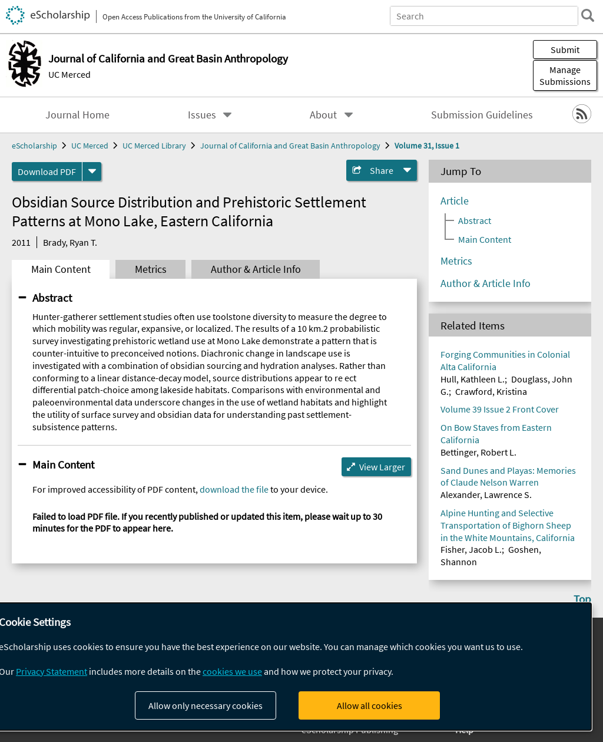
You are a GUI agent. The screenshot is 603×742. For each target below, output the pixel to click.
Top (582, 599)
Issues (202, 114)
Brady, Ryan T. (70, 242)
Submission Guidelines (482, 114)
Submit (565, 49)
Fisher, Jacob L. (471, 549)
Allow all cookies (369, 705)
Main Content (61, 269)
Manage (565, 75)
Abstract (52, 298)
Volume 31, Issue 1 (427, 145)
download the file (234, 489)
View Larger (382, 467)
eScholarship (34, 145)
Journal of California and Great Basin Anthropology (290, 145)
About (323, 114)
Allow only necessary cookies (205, 705)
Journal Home (77, 114)
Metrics (151, 269)
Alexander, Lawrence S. (486, 494)
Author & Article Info (256, 269)
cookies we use (232, 671)
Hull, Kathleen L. (472, 379)
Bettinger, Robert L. (478, 452)
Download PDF (47, 171)
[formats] (91, 171)
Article (454, 200)
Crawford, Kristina (491, 391)
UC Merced (69, 74)
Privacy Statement (51, 671)
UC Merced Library (154, 145)
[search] (587, 15)
